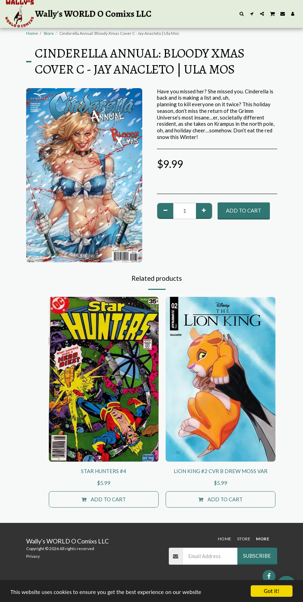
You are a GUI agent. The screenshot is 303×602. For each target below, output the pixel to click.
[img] (104, 379)
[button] (242, 13)
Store (49, 33)
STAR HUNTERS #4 (103, 471)
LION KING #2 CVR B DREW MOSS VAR (220, 471)
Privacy (33, 556)
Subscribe (257, 556)
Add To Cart (243, 210)
